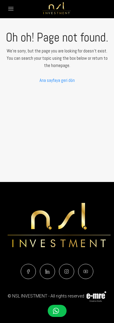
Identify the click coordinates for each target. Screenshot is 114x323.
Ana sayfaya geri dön (57, 80)
